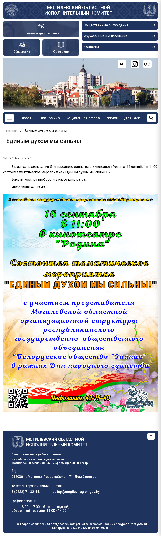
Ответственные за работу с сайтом (36, 454)
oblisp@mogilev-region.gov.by (76, 492)
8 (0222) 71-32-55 (25, 492)
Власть (27, 118)
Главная (11, 130)
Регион (112, 118)
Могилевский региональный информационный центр (50, 463)
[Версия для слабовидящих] (147, 64)
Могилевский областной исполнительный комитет (79, 10)
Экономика (49, 118)
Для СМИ (132, 118)
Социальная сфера (83, 118)
